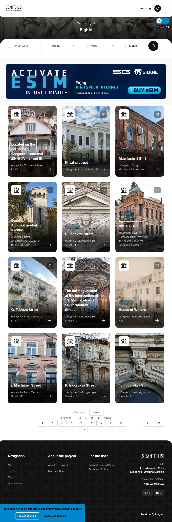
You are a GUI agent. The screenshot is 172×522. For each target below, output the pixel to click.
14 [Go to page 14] (148, 423)
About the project (58, 465)
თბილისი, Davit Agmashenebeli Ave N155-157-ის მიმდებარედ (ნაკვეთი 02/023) (134, 239)
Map (10, 477)
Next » (96, 412)
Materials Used (56, 471)
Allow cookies (27, 515)
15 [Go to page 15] (159, 423)
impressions (15, 483)
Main (79, 23)
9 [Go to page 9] (110, 423)
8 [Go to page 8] (101, 423)
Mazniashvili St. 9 (132, 159)
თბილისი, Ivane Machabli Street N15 (26, 394)
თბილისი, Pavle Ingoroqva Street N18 (134, 394)
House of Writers (132, 310)
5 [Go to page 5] (71, 423)
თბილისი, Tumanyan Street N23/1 (27, 167)
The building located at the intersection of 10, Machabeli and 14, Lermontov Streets (81, 300)
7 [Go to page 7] (91, 423)
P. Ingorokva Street (80, 385)
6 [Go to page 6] (81, 423)
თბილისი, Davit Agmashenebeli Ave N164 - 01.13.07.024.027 (26, 241)
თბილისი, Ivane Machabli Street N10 (80, 318)
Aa (158, 27)
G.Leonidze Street (79, 234)
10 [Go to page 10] (121, 423)
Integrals (159, 514)
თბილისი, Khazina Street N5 (81, 169)
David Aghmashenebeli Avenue (24, 225)
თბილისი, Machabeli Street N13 (135, 318)
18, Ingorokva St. (132, 385)
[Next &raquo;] (85, 429)
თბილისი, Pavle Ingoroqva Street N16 (80, 394)
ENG (147, 492)
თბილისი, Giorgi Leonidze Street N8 (80, 243)
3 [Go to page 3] (52, 423)
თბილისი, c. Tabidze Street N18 (27, 318)
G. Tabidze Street (24, 310)
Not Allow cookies (55, 515)
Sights (11, 471)
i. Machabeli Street (26, 385)
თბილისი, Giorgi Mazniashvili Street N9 (131, 167)
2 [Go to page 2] (42, 423)
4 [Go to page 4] (62, 423)
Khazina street (76, 163)
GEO (143, 8)
